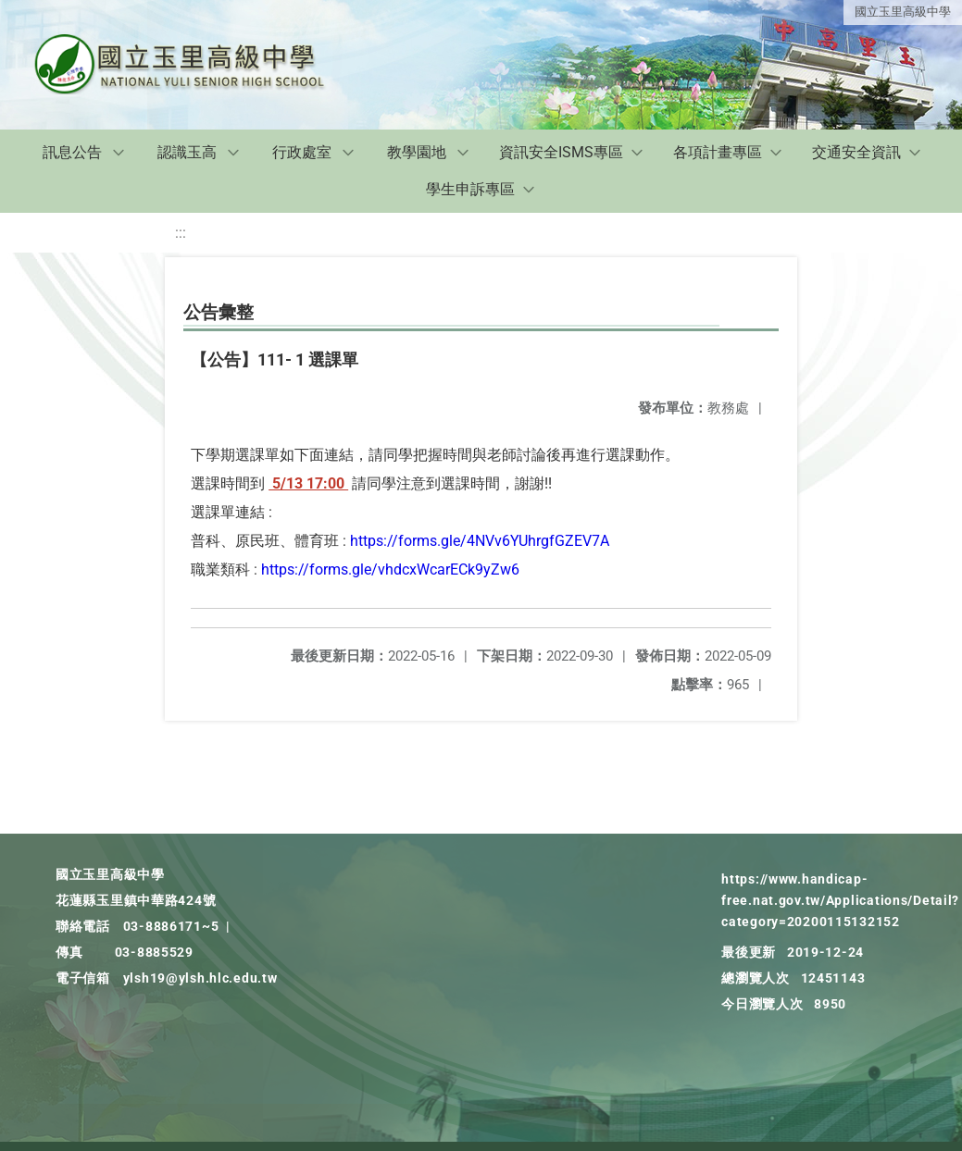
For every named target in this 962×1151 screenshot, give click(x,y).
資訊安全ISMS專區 (561, 152)
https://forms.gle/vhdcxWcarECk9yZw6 (390, 569)
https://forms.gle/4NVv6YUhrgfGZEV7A (479, 541)
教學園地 (416, 152)
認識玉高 (187, 152)
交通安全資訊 (856, 152)
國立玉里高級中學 (903, 12)
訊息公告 (72, 152)
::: (180, 232)
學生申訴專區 (470, 189)
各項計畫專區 (717, 152)
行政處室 (301, 152)
